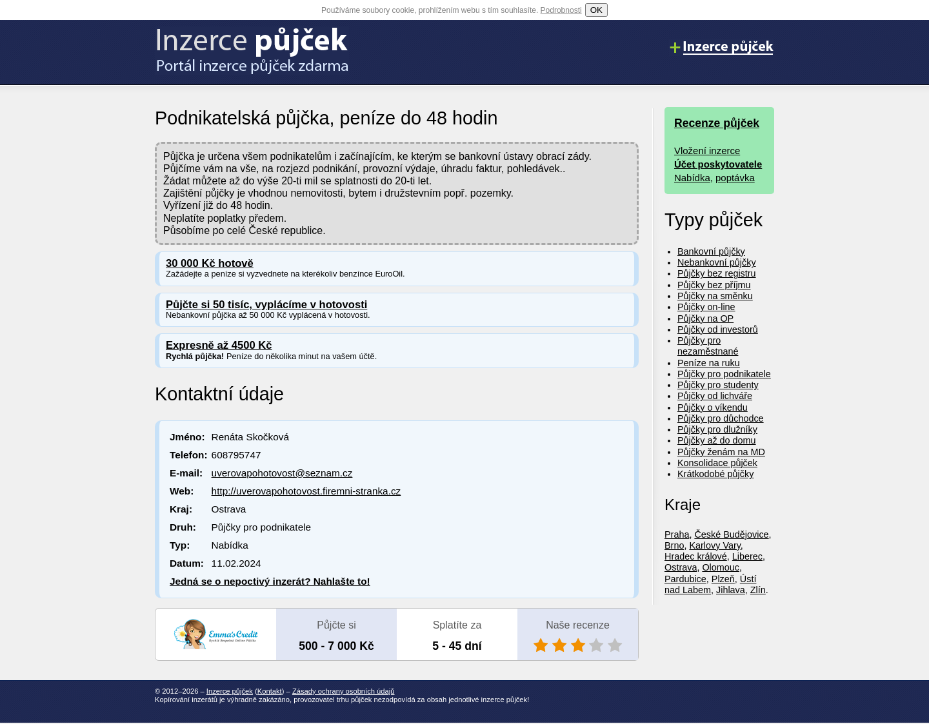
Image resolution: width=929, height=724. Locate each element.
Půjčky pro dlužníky (717, 429)
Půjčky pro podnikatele (724, 374)
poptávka (735, 177)
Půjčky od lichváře (714, 396)
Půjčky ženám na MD (721, 452)
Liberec (747, 556)
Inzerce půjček (229, 691)
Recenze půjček (716, 123)
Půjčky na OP (705, 318)
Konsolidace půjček (717, 463)
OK (596, 10)
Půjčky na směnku (715, 296)
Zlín (758, 590)
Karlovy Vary (714, 545)
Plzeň (723, 579)
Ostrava (680, 567)
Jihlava (730, 590)
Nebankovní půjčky (716, 262)
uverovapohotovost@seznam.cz (282, 472)
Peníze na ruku (708, 363)
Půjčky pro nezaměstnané (707, 346)
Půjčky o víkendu (712, 407)
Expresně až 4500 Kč (219, 345)
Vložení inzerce (707, 150)
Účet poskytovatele (718, 164)
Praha (676, 534)
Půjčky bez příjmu (714, 285)
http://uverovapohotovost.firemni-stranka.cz (306, 490)
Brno (674, 545)
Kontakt (269, 691)
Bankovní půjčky (711, 251)
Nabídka (692, 177)
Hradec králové (695, 556)
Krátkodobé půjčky (715, 474)
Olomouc (720, 567)
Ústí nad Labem (710, 584)
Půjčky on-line (706, 307)
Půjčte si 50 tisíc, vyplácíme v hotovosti (266, 304)
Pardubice (685, 579)
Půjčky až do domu (716, 440)
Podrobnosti (561, 10)
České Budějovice (731, 534)
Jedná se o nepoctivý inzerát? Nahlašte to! (270, 581)
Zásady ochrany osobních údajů (343, 691)
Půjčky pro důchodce (720, 418)
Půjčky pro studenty (718, 385)
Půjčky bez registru (716, 273)
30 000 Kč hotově (210, 263)
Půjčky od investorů (717, 329)
